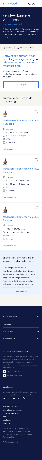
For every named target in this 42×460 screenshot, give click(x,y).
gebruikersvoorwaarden (13, 410)
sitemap (6, 423)
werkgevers (8, 324)
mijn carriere (8, 331)
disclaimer (7, 420)
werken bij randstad (11, 407)
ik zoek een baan (10, 316)
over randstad (9, 338)
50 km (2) (21, 84)
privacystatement (10, 413)
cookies (6, 417)
